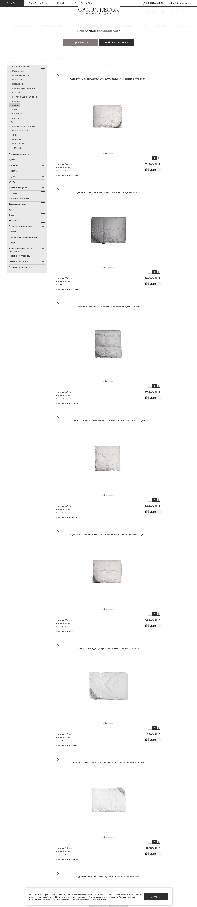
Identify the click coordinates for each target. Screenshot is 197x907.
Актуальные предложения (22, 841)
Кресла (13, 171)
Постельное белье (20, 66)
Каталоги (62, 852)
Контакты (62, 867)
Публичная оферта (67, 836)
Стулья (12, 176)
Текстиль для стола (20, 130)
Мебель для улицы (19, 261)
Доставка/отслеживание (21, 857)
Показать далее (73, 619)
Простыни (17, 79)
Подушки (15, 101)
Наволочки (18, 84)
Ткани (14, 135)
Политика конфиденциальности (75, 841)
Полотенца (16, 114)
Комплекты (18, 71)
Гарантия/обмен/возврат (21, 862)
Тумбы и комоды (17, 204)
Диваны (13, 160)
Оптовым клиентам (118, 836)
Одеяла (14, 105)
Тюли (13, 122)
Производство (65, 847)
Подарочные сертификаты (23, 852)
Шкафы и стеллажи (19, 198)
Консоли (13, 193)
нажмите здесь (116, 899)
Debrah (61, 3)
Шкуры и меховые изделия (23, 237)
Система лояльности (19, 836)
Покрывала (16, 92)
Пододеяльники (20, 75)
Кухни (12, 209)
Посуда (13, 242)
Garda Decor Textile (38, 3)
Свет (11, 215)
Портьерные (18, 143)
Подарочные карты (19, 154)
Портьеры (16, 118)
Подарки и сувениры (20, 256)
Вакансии (62, 862)
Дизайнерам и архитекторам (123, 841)
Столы (12, 182)
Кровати (13, 165)
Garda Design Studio (84, 3)
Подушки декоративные (23, 88)
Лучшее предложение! (21, 267)
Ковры (12, 231)
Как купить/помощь (18, 847)
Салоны (173, 843)
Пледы (14, 109)
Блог (59, 857)
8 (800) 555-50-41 (154, 3)
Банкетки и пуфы (18, 187)
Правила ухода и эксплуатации (25, 867)
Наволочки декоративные (24, 97)
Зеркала (13, 220)
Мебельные (18, 139)
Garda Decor (13, 3)
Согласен (156, 896)
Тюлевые (16, 148)
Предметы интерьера (20, 226)
